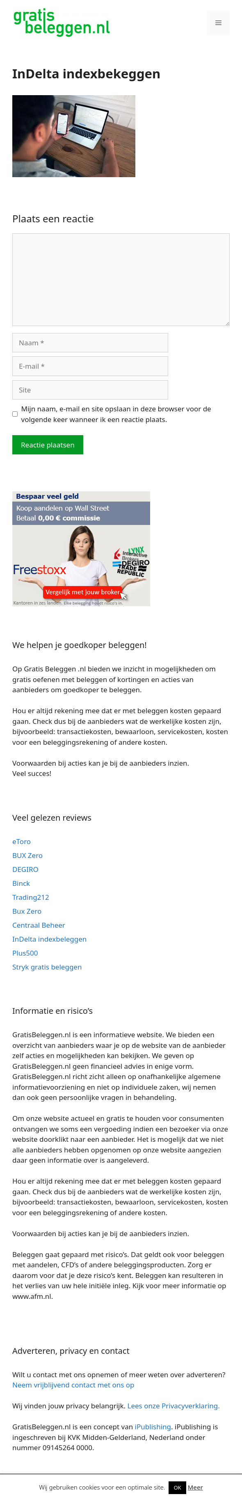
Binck (21, 883)
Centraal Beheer (38, 925)
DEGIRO (25, 869)
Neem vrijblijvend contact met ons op (73, 1384)
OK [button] (177, 1487)
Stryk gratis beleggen (47, 967)
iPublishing (153, 1426)
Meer (195, 1487)
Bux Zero (26, 911)
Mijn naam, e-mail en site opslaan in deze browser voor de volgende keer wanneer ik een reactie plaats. (116, 414)
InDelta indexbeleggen (49, 939)
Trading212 (30, 897)
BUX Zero (27, 855)
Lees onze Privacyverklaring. (174, 1405)
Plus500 (25, 953)
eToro (21, 841)
